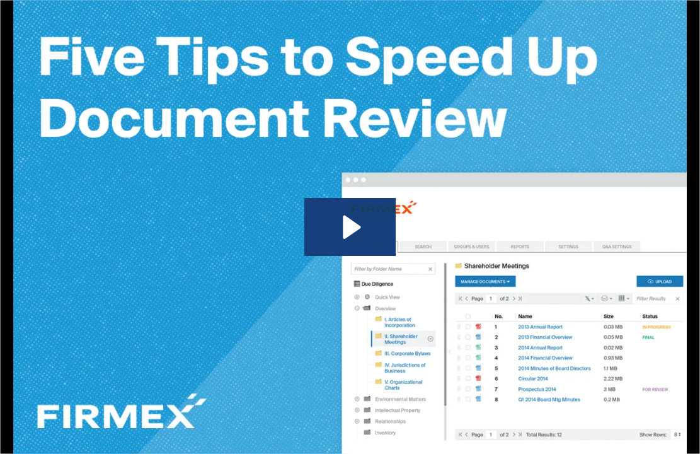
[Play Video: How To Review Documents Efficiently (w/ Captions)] (350, 227)
